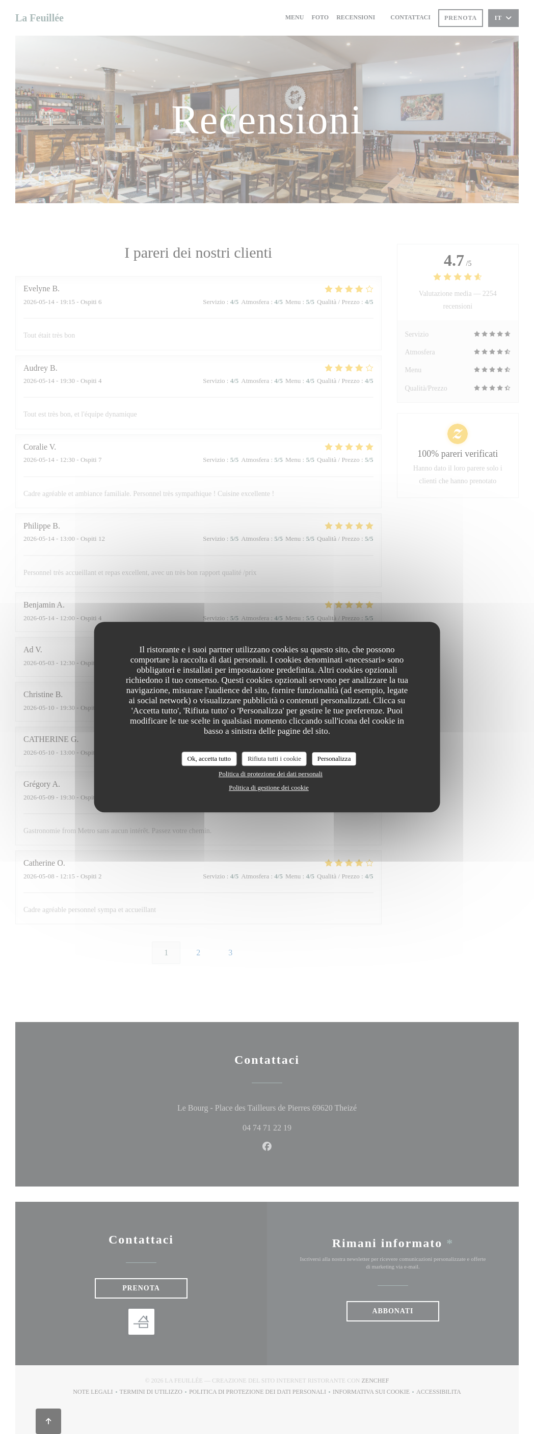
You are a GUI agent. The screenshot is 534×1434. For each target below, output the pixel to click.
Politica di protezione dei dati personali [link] (271, 774)
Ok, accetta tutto (209, 758)
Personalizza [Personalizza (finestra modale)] (334, 758)
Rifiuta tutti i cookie (274, 758)
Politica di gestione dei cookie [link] (269, 787)
